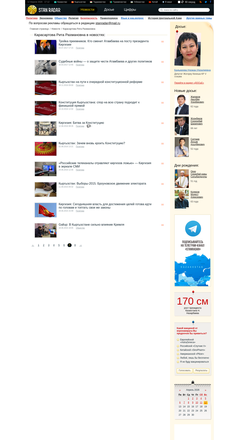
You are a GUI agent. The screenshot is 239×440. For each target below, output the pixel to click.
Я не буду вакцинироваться (194, 361)
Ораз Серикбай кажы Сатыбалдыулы (199, 174)
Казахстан (62, 2)
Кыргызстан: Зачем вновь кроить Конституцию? (92, 143)
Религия (74, 18)
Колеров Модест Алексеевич (197, 194)
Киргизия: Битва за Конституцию (81, 122)
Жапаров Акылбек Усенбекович (197, 99)
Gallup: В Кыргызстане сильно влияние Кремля (91, 224)
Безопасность (89, 18)
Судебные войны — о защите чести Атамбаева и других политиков (105, 61)
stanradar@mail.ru (108, 23)
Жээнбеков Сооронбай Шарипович (197, 121)
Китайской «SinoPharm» (192, 350)
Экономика (46, 18)
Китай (155, 2)
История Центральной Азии (165, 18)
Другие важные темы (199, 18)
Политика (31, 18)
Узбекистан (139, 2)
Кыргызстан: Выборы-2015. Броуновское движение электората (102, 183)
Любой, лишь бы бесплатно (194, 358)
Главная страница (39, 29)
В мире (168, 2)
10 (197, 402)
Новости (55, 29)
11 (201, 402)
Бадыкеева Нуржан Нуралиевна (192, 70)
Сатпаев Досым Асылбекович (198, 142)
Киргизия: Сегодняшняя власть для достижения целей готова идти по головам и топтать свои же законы (105, 206)
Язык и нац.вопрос (132, 18)
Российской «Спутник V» (193, 346)
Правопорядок (109, 18)
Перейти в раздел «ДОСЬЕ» (189, 83)
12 (205, 402)
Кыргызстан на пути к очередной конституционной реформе (100, 81)
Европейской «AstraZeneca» (187, 341)
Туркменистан (119, 2)
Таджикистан (99, 2)
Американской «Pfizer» (192, 354)
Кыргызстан (80, 2)
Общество (61, 18)
